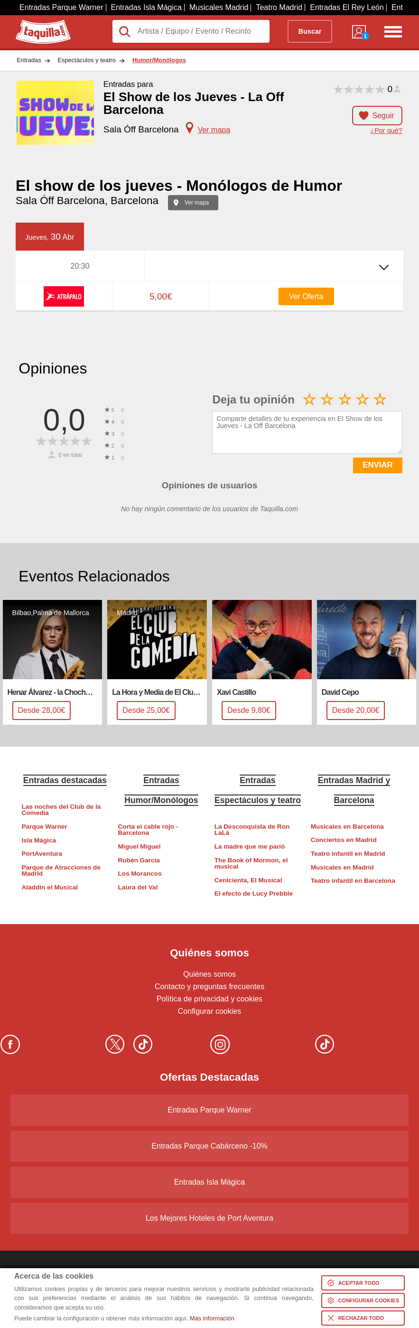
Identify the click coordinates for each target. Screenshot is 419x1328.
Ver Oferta (306, 296)
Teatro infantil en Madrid (348, 853)
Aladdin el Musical (49, 887)
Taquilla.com (37, 24)
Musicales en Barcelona (347, 826)
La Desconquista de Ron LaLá (252, 830)
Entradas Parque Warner (61, 7)
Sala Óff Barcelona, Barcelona (87, 200)
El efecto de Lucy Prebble (253, 893)
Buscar (310, 31)
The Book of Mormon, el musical (251, 863)
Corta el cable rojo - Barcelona (148, 830)
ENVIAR (377, 464)
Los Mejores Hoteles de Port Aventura (209, 1218)
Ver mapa (197, 202)
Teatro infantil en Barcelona (353, 880)
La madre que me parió (249, 846)
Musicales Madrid (218, 7)
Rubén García (139, 860)
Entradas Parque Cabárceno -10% (209, 1146)
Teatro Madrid (279, 7)
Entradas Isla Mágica (146, 7)
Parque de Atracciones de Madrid (60, 871)
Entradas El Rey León (347, 7)
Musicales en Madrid (342, 867)
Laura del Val (138, 887)
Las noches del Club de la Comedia (61, 810)
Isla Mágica (38, 840)
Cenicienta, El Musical (248, 880)
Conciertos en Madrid (344, 839)
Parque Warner (44, 826)
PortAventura (41, 853)
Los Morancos (140, 873)
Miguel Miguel (139, 846)
